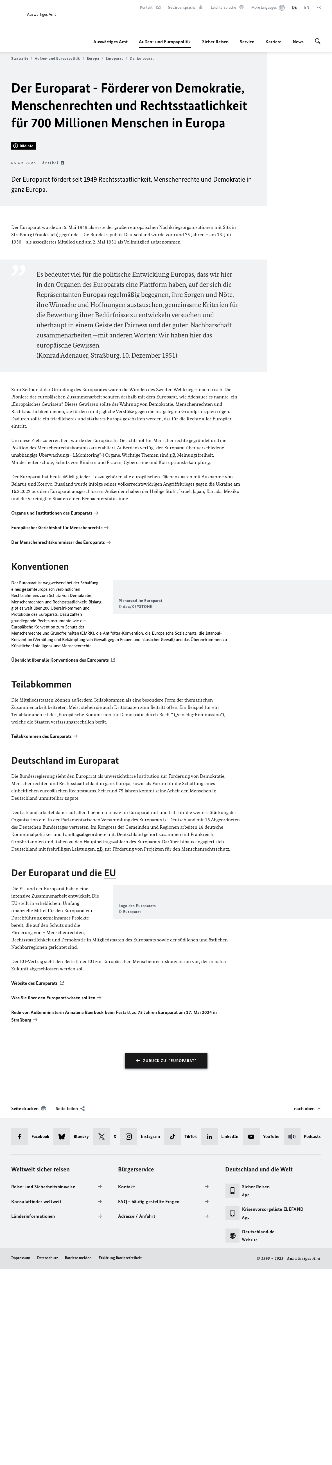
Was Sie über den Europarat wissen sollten (53, 1195)
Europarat (116, 58)
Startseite (21, 58)
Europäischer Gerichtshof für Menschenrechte (57, 671)
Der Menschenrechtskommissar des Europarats (58, 685)
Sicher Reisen (215, 41)
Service (247, 41)
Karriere (273, 41)
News (298, 41)
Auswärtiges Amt (110, 41)
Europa (95, 58)
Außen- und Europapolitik (165, 41)
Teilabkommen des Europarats (41, 904)
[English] (306, 7)
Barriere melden (78, 1454)
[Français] (319, 7)
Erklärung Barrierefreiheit (120, 1454)
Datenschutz (47, 1454)
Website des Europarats (34, 1180)
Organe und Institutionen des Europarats (51, 656)
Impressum (20, 1454)
